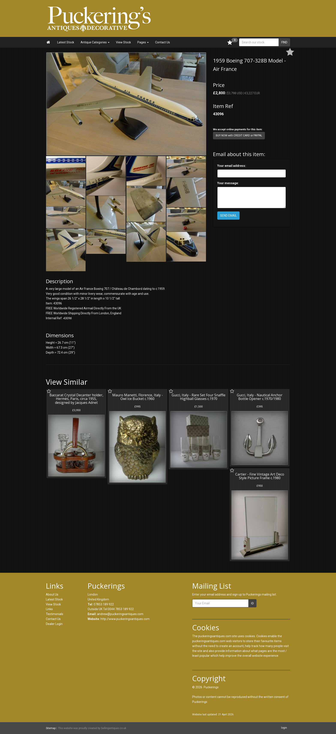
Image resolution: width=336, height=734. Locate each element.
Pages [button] (143, 42)
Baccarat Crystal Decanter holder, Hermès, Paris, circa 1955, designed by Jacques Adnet (76, 399)
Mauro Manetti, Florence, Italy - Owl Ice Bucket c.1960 (137, 397)
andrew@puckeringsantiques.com (120, 614)
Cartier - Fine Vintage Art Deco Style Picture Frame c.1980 (259, 476)
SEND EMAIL (228, 215)
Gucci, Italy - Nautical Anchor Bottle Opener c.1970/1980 (259, 397)
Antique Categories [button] (95, 42)
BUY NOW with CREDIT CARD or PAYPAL (239, 135)
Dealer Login (54, 624)
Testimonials (54, 614)
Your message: (228, 183)
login (284, 727)
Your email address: (231, 165)
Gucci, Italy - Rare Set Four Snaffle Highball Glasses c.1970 (198, 397)
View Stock (123, 42)
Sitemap (51, 728)
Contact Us (162, 42)
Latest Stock (65, 42)
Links (49, 609)
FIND (284, 42)
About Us (52, 594)
